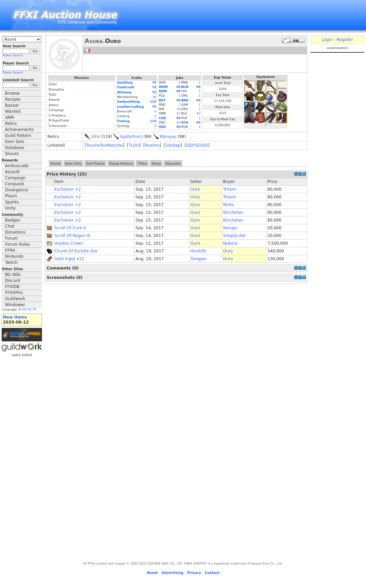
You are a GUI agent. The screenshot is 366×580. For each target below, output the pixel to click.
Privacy (194, 573)
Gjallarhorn (131, 136)
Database (14, 147)
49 (178, 109)
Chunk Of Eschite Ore (75, 251)
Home (55, 163)
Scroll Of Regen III (72, 235)
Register (344, 39)
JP (19, 309)
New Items (15, 317)
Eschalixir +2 (67, 189)
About (152, 573)
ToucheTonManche (104, 145)
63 (178, 113)
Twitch (11, 262)
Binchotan (233, 212)
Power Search (13, 55)
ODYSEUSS (197, 145)
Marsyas (167, 136)
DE (30, 309)
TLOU (134, 145)
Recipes (12, 99)
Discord (12, 280)
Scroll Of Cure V (70, 228)
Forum (11, 238)
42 (198, 113)
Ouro (195, 189)
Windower (15, 304)
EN (24, 309)
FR (34, 309)
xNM (9, 117)
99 (178, 87)
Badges (12, 220)
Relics (11, 123)
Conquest (14, 184)
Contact (212, 573)
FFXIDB (12, 286)
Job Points (95, 163)
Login (327, 39)
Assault (12, 172)
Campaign (15, 178)
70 (154, 82)
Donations (15, 232)
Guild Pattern (18, 135)
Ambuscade (17, 165)
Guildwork (15, 298)
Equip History (121, 163)
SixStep (172, 145)
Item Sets (14, 141)
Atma (156, 163)
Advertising (172, 573)
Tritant (229, 189)
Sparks (12, 202)
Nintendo (14, 256)
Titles (142, 163)
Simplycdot (234, 235)
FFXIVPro (14, 292)
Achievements (19, 129)
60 (178, 122)
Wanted (12, 111)
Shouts (12, 153)
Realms (152, 145)
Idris (95, 136)
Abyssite (173, 163)
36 (154, 97)
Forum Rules (17, 244)
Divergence (16, 190)
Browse (12, 93)
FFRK (10, 250)
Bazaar (12, 105)
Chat (9, 226)
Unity (10, 208)
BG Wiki (12, 274)
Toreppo (198, 258)
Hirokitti (198, 251)
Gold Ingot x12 (69, 258)
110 (153, 101)
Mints (228, 204)
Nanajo (230, 228)
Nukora (230, 243)
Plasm (11, 196)
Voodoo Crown (68, 243)
